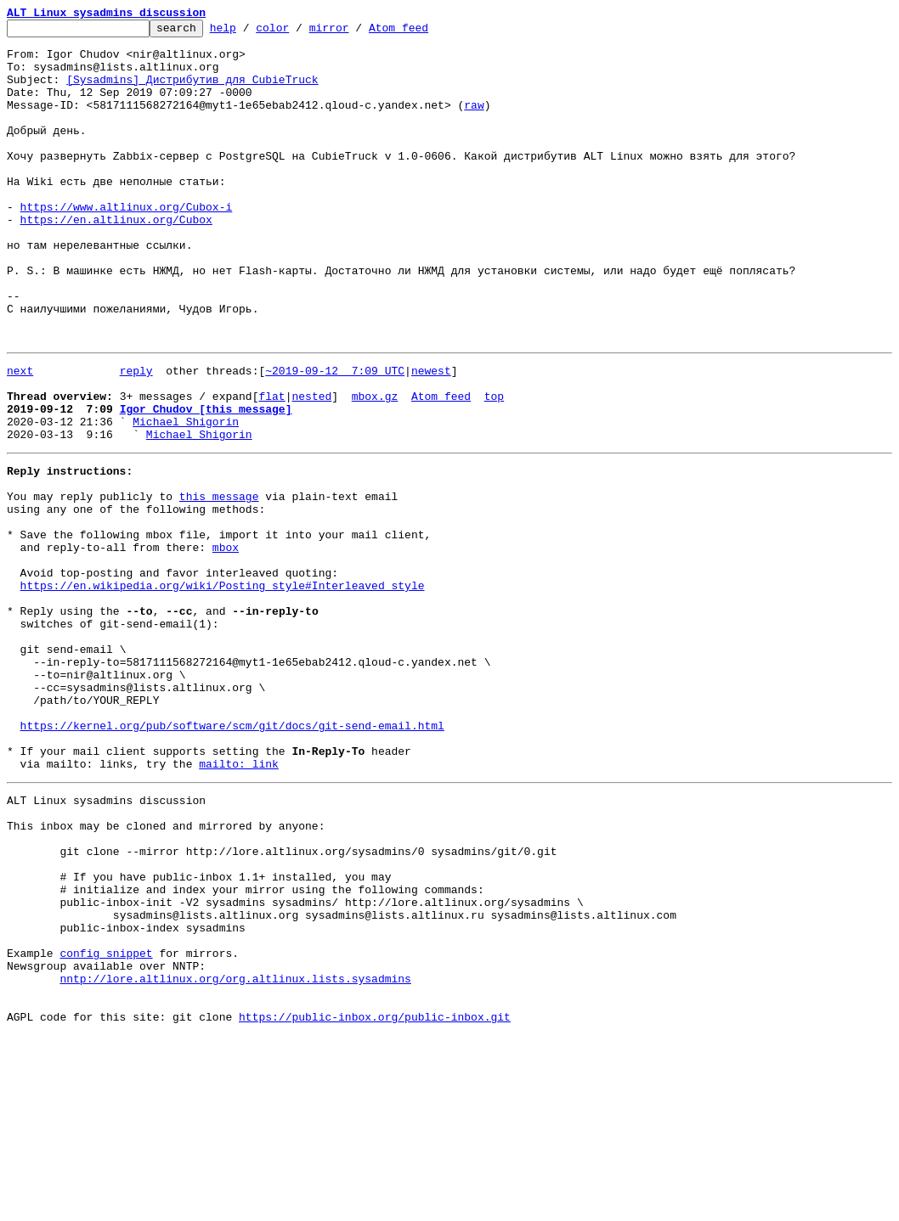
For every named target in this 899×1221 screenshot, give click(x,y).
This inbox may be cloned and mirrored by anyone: (166, 973)
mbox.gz (375, 467)
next (20, 436)
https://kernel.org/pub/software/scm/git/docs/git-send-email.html (232, 857)
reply (136, 436)
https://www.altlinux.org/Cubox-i (126, 244)
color (298, 32)
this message (219, 582)
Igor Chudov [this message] (206, 482)
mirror (356, 32)
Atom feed (425, 32)
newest (431, 436)
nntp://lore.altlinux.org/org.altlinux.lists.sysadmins (234, 1156)
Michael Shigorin (186, 497)
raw (473, 122)
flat (271, 467)
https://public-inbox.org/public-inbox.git (375, 1202)
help (249, 32)
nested (311, 467)
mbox (225, 643)
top (494, 467)
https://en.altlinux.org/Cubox (116, 259)
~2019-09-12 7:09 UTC (334, 436)
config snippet (105, 1126)
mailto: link (239, 903)
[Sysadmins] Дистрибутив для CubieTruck (192, 91)
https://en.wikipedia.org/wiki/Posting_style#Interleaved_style (222, 689)
